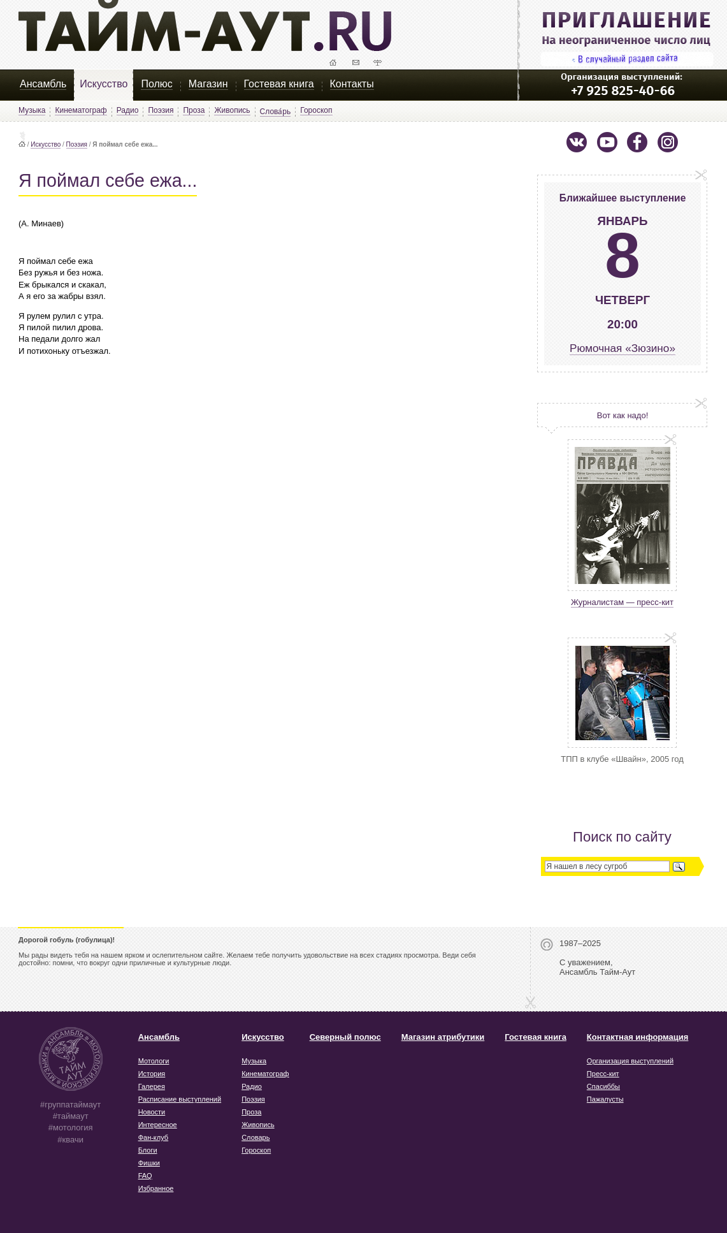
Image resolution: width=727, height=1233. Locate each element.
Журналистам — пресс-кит (622, 602)
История (152, 1073)
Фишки (149, 1163)
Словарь (255, 1137)
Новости (152, 1112)
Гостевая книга (279, 83)
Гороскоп (316, 110)
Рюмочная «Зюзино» (622, 348)
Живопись (232, 110)
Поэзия (160, 110)
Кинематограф (80, 110)
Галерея (151, 1086)
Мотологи (153, 1061)
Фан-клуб (153, 1137)
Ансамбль (43, 83)
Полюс (156, 83)
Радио (128, 110)
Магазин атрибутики (443, 1037)
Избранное (156, 1188)
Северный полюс (345, 1037)
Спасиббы (603, 1086)
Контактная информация (637, 1037)
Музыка (31, 110)
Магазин (208, 83)
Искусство (103, 83)
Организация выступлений (630, 1061)
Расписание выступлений (179, 1099)
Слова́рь (275, 111)
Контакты (352, 83)
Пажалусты (605, 1099)
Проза (194, 110)
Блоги (147, 1150)
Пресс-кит (603, 1073)
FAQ (145, 1175)
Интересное (157, 1124)
